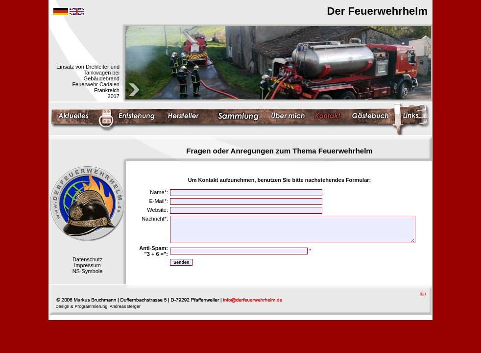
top (423, 293)
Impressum (87, 265)
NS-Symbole (87, 271)
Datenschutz (87, 259)
